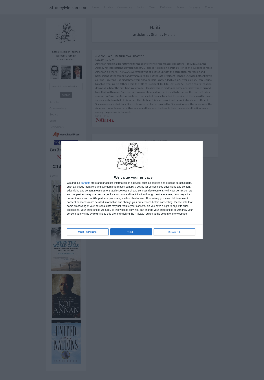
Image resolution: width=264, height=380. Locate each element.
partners (85, 183)
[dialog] (132, 190)
